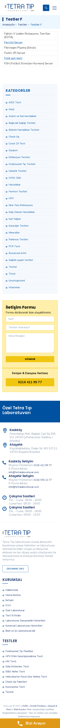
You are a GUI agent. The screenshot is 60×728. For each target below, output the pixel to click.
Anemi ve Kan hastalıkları (22, 116)
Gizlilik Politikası (38, 706)
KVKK (25, 706)
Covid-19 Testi (17, 143)
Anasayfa (8, 24)
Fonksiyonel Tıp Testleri (22, 164)
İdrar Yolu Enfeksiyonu (21, 205)
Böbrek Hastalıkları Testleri (24, 129)
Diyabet (13, 150)
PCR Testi (14, 246)
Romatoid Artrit (18, 253)
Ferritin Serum (13, 42)
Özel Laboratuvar (15, 610)
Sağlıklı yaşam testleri (21, 260)
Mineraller (14, 232)
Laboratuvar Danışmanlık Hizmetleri (25, 620)
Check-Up (14, 136)
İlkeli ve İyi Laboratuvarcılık (20, 630)
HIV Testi (10, 661)
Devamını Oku (15, 568)
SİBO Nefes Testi (15, 671)
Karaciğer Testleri (18, 225)
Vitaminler (14, 287)
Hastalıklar (14, 184)
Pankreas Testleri (18, 239)
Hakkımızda (11, 590)
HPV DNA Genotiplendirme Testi (24, 656)
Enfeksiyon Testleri (19, 157)
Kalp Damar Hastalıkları (22, 212)
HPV (11, 198)
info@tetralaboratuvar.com (24, 472)
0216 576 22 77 (43, 480)
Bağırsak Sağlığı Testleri (22, 123)
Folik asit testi (13, 58)
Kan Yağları (15, 219)
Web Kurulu (19, 709)
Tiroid (12, 273)
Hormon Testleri (18, 191)
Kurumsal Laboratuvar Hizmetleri (23, 625)
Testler (13, 266)
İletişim (9, 600)
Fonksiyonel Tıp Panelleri (19, 651)
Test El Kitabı (13, 615)
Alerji (11, 109)
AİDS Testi (15, 102)
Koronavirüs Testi (15, 686)
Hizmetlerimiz (13, 595)
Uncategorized (17, 280)
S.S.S (8, 605)
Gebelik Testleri (18, 171)
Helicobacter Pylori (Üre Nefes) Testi (26, 676)
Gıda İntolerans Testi (17, 666)
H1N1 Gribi (15, 177)
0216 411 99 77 (30, 382)
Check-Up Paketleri (16, 681)
